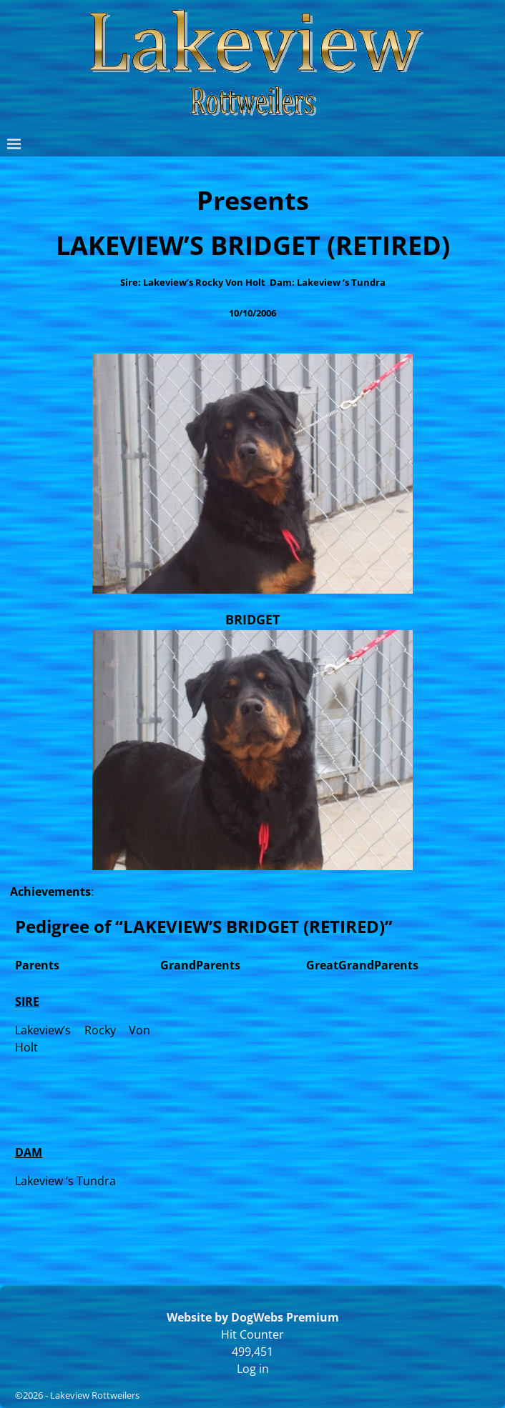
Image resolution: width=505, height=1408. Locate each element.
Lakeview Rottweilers (94, 1395)
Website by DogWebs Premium (253, 1317)
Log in (253, 1369)
